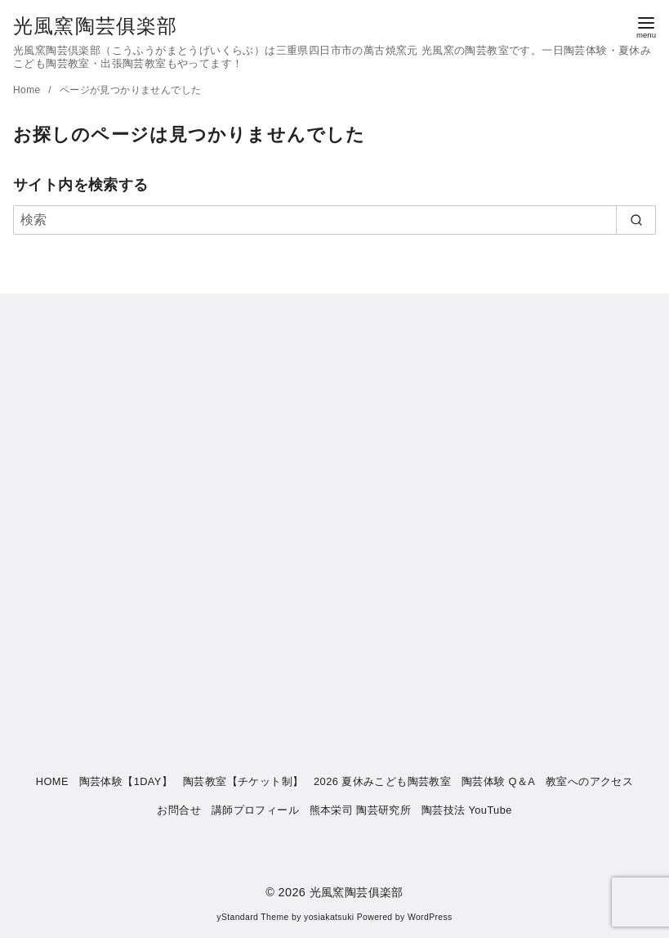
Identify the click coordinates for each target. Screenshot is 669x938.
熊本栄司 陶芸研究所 (361, 810)
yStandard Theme (252, 917)
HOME (52, 781)
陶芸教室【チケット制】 (243, 781)
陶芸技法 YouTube (466, 810)
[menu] (646, 26)
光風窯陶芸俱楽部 (95, 26)
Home (28, 90)
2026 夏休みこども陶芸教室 (382, 781)
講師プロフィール (255, 810)
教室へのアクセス (589, 781)
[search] (636, 220)
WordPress (430, 917)
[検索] (334, 220)
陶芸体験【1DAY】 (125, 781)
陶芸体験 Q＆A (498, 781)
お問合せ (179, 810)
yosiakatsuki (329, 917)
